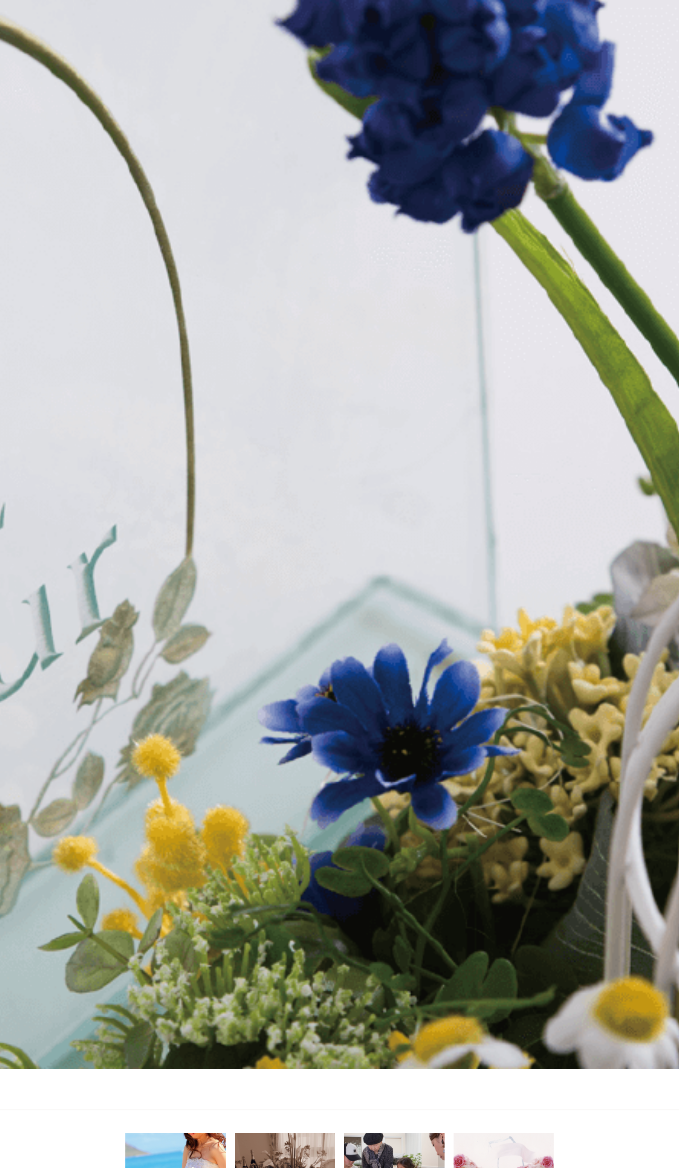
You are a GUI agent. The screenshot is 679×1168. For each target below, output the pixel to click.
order (532, 1095)
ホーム (174, 1086)
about (404, 1095)
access (495, 1095)
